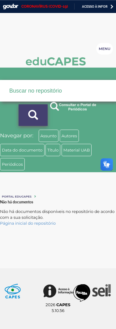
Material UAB (76, 150)
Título (53, 150)
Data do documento (22, 150)
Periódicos (12, 164)
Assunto (49, 135)
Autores (69, 135)
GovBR (10, 7)
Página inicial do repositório (28, 223)
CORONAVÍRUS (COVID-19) (44, 6)
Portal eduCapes (17, 196)
